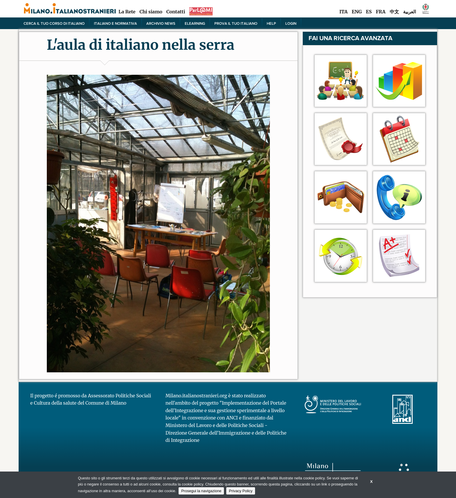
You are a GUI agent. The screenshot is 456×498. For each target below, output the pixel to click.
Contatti (175, 11)
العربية (409, 11)
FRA (380, 11)
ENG (357, 11)
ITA (343, 11)
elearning (195, 23)
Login (290, 23)
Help (271, 23)
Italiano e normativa (115, 23)
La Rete (126, 11)
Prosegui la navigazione (201, 491)
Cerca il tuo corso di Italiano (54, 23)
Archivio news (160, 23)
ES (369, 11)
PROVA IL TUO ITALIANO (235, 23)
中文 (394, 11)
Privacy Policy (240, 491)
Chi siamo (151, 11)
